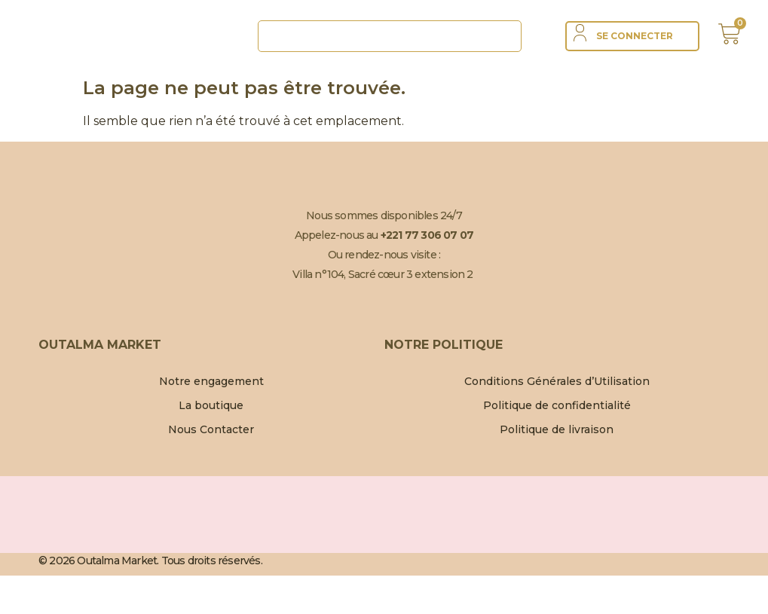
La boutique (211, 405)
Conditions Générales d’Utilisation (557, 381)
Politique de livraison (556, 429)
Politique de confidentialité (557, 405)
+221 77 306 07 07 (427, 235)
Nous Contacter (211, 429)
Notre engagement (211, 381)
